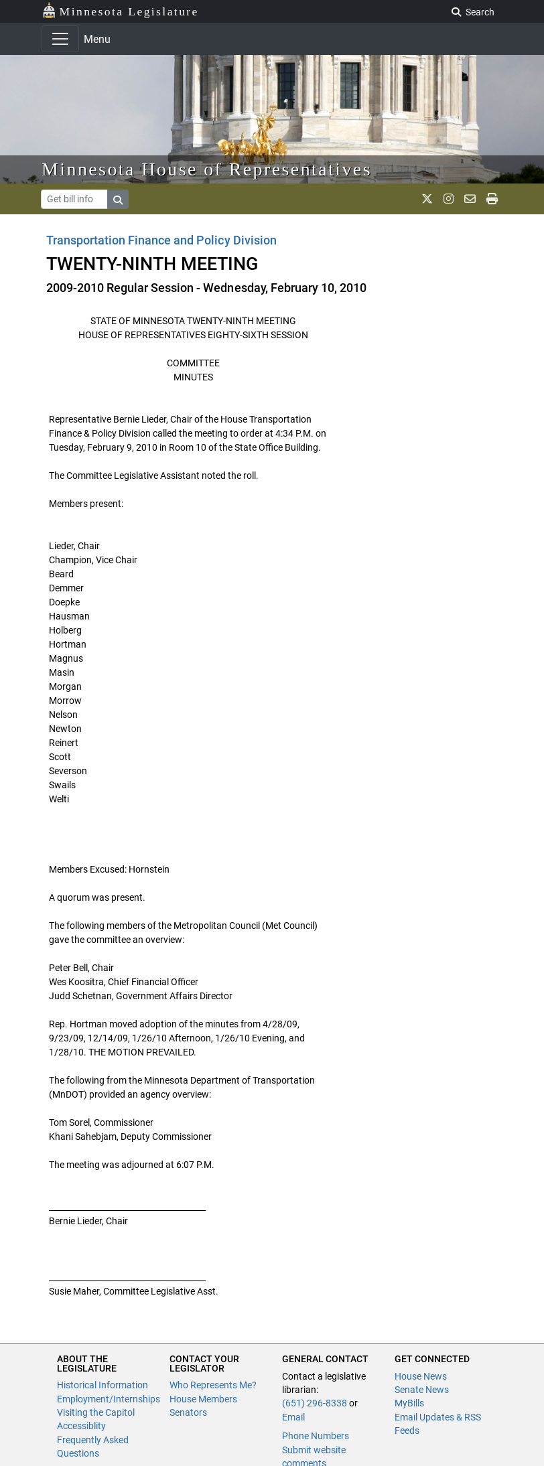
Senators (188, 1412)
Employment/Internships (108, 1399)
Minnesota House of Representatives (207, 169)
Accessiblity (81, 1425)
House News (421, 1376)
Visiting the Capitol (96, 1412)
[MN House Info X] (427, 199)
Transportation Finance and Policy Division (161, 240)
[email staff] (470, 199)
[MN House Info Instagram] (448, 199)
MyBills (409, 1403)
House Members (203, 1399)
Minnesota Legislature (120, 10)
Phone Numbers (315, 1436)
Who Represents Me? (213, 1385)
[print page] (492, 199)
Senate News (422, 1389)
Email (293, 1417)
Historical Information (102, 1385)
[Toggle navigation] (60, 38)
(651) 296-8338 (314, 1403)
